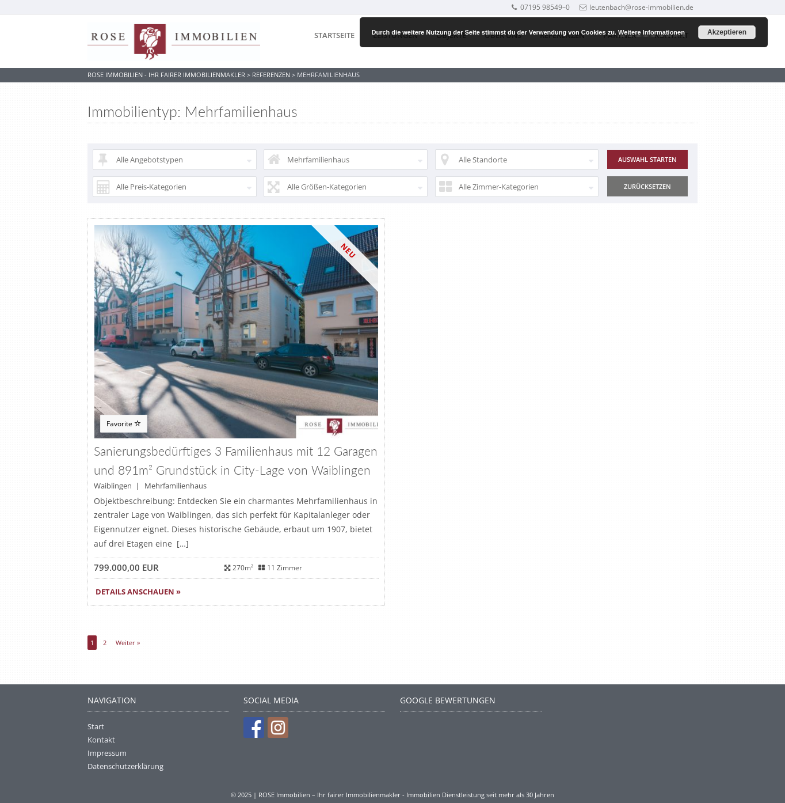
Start (95, 726)
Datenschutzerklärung (125, 766)
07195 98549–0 (540, 7)
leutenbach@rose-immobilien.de (636, 7)
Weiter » (128, 642)
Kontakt (101, 739)
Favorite (123, 424)
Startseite (334, 35)
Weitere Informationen (651, 32)
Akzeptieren (726, 32)
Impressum (107, 753)
